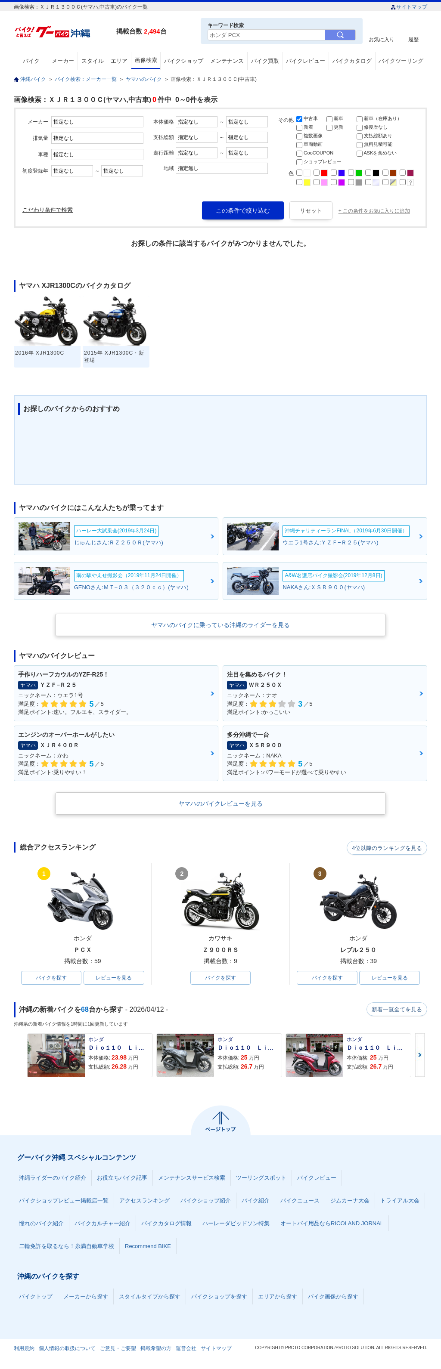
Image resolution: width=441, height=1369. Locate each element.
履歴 (413, 39)
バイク (31, 61)
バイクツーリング (401, 61)
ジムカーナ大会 (350, 1201)
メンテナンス (227, 61)
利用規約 (24, 1349)
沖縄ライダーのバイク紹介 (52, 1178)
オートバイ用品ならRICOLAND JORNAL (331, 1224)
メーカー (63, 61)
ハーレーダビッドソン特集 (236, 1224)
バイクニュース (300, 1201)
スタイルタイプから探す (149, 1297)
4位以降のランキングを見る (387, 848)
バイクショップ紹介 (205, 1201)
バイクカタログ (352, 61)
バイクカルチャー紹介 (102, 1224)
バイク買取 (265, 61)
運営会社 (186, 1349)
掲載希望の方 (155, 1349)
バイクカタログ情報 (166, 1224)
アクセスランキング (144, 1201)
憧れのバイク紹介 (41, 1224)
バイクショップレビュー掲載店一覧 (64, 1201)
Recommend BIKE (148, 1247)
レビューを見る (114, 978)
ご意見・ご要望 (118, 1349)
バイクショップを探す (219, 1297)
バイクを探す (51, 978)
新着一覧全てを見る (396, 1010)
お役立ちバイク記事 (122, 1178)
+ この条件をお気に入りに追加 (374, 211)
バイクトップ (36, 1297)
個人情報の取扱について (67, 1349)
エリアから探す (277, 1297)
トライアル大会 (399, 1201)
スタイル (92, 61)
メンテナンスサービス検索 (191, 1178)
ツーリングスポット (261, 1178)
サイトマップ (409, 7)
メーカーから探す (85, 1297)
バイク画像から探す (333, 1297)
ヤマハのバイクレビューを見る (220, 803)
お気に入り (381, 39)
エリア (119, 61)
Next (420, 1056)
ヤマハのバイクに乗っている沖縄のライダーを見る (220, 624)
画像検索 (146, 60)
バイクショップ (183, 61)
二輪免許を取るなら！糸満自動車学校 (66, 1247)
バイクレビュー (305, 61)
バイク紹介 (256, 1201)
